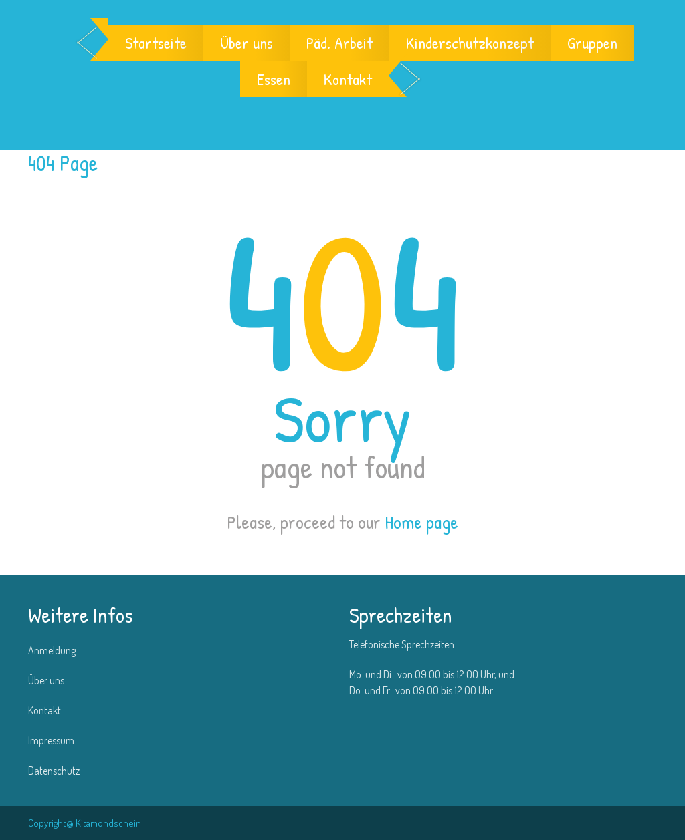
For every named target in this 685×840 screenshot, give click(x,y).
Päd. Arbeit (339, 43)
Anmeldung (52, 650)
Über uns (246, 43)
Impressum (51, 740)
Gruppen (592, 43)
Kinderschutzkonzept (470, 43)
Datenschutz (54, 770)
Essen (273, 79)
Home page (421, 522)
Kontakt (348, 79)
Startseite (155, 43)
